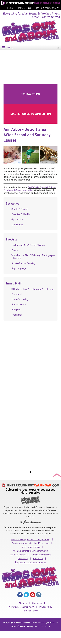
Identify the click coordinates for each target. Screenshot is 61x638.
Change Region (24, 8)
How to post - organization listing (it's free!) (30, 539)
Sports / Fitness (19, 209)
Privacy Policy (45, 607)
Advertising (23, 558)
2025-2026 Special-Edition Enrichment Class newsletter (30, 189)
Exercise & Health (20, 214)
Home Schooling (19, 299)
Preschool (16, 294)
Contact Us (38, 558)
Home (10, 8)
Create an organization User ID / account (30, 543)
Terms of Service (30, 611)
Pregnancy (16, 314)
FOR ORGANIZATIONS (46, 8)
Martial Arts (17, 224)
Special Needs (19, 304)
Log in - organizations (30, 547)
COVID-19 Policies (18, 555)
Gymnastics (17, 219)
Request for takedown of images (30, 562)
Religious (16, 309)
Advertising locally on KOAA (21, 607)
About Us (23, 603)
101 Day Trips (30, 94)
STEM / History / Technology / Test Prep (32, 289)
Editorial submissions (41, 555)
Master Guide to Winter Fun (30, 113)
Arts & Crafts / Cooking (23, 263)
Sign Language (19, 268)
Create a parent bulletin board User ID (30, 551)
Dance (14, 250)
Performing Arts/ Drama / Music (28, 245)
